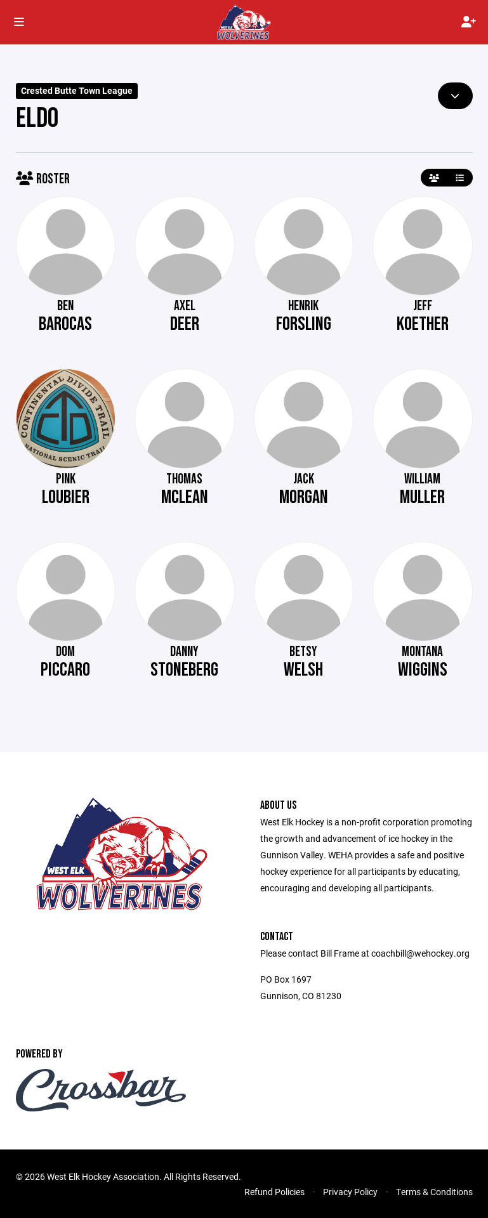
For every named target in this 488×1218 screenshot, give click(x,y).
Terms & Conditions (434, 1192)
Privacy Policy (350, 1192)
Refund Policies (274, 1192)
